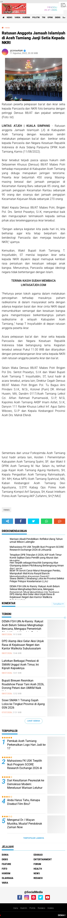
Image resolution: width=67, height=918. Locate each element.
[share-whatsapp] (46, 521)
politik (36, 17)
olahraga (7, 878)
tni (43, 17)
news (9, 17)
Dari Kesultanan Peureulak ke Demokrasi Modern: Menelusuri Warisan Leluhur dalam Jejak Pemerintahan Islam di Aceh (25, 788)
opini (50, 17)
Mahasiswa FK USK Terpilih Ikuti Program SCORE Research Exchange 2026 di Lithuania (24, 766)
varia (17, 17)
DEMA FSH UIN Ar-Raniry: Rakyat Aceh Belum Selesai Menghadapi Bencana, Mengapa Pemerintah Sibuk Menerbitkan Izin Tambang (22, 627)
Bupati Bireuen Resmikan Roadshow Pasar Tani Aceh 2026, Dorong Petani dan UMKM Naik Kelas (23, 686)
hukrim (26, 17)
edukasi (38, 854)
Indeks (51, 908)
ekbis (57, 17)
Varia (15, 908)
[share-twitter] (33, 521)
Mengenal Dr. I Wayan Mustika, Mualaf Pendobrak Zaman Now (24, 823)
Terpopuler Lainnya (33, 838)
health (38, 868)
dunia (5, 854)
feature (6, 864)
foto (4, 868)
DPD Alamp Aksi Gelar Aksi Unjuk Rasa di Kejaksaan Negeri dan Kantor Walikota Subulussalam (23, 644)
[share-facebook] (20, 521)
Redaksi (41, 908)
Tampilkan (58, 604)
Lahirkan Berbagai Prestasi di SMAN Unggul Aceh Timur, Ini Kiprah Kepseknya (20, 664)
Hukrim (23, 908)
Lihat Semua (33, 721)
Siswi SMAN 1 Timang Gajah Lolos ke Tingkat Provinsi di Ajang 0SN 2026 (23, 704)
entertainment (43, 859)
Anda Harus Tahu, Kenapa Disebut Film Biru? (23, 802)
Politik (32, 908)
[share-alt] (7, 521)
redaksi (38, 878)
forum (37, 864)
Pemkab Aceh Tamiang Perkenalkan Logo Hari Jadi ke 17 (26, 744)
